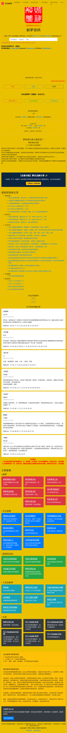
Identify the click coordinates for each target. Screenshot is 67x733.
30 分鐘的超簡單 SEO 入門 (16, 268)
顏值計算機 (51, 599)
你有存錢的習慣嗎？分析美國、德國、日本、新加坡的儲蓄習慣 (27, 212)
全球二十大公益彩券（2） (16, 281)
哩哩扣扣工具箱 (31, 587)
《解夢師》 (24, 117)
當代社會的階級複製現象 (16, 276)
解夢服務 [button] (17, 2)
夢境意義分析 (30, 491)
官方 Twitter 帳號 (32, 622)
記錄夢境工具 (52, 479)
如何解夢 (6, 597)
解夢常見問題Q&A (10, 607)
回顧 (33, 86)
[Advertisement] (33, 63)
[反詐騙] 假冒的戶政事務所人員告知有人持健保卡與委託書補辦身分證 (29, 271)
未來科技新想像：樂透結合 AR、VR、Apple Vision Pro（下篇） (28, 216)
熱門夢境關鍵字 (53, 489)
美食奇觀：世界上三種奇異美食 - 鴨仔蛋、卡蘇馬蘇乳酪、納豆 (27, 247)
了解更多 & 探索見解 (33, 183)
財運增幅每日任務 (33, 25)
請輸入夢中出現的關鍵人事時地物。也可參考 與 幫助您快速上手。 (33, 36)
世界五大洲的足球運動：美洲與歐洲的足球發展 (23, 238)
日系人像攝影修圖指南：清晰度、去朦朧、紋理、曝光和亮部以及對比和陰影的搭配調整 (35, 230)
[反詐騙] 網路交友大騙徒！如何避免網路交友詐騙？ (24, 265)
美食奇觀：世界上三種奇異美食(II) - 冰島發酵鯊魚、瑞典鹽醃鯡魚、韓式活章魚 (32, 244)
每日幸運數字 (33, 101)
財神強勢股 (51, 559)
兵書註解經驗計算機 (55, 587)
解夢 (13, 86)
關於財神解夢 (54, 3)
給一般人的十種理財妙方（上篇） (18, 209)
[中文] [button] (62, 2)
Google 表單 (15, 48)
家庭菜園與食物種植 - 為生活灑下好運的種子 (22, 252)
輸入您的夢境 (8, 718)
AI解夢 (54, 86)
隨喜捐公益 (51, 528)
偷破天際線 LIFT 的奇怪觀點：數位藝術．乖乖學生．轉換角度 (27, 235)
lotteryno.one (30, 48)
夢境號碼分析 (30, 479)
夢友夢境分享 (52, 499)
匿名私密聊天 (8, 528)
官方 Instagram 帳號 (55, 622)
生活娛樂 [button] (26, 2)
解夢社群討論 (30, 501)
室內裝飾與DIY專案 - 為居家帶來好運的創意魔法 (23, 249)
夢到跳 (33, 302)
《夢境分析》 (39, 117)
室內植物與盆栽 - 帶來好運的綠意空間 (20, 255)
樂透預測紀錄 (30, 569)
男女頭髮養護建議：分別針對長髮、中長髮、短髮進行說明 (26, 241)
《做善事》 (35, 128)
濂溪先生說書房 (9, 516)
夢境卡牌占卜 (13, 101)
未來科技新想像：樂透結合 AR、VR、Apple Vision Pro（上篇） (28, 219)
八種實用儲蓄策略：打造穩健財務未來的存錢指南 (23, 203)
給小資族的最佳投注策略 (16, 289)
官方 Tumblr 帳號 (32, 636)
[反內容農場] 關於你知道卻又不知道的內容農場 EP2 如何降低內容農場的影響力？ (33, 258)
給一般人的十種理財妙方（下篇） (18, 206)
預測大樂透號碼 (31, 559)
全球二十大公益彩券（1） (16, 284)
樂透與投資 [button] (34, 2)
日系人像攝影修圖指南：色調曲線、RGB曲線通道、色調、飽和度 (28, 227)
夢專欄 (5, 587)
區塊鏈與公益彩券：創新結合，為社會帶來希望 (23, 222)
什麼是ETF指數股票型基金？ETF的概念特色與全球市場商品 (26, 200)
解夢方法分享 (36, 36)
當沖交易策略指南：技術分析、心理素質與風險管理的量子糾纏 (27, 198)
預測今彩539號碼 (10, 559)
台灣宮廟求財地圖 (32, 540)
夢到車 (33, 298)
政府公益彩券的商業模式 (16, 286)
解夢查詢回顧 (8, 491)
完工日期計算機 (31, 597)
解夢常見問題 (47, 36)
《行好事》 (30, 126)
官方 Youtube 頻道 (54, 634)
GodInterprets (46, 48)
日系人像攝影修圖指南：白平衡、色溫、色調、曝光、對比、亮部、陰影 (30, 233)
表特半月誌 (29, 530)
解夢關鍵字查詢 (9, 479)
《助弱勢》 (40, 126)
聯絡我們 (29, 730)
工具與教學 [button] (44, 2)
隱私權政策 (37, 730)
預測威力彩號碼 (9, 569)
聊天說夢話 (54, 101)
